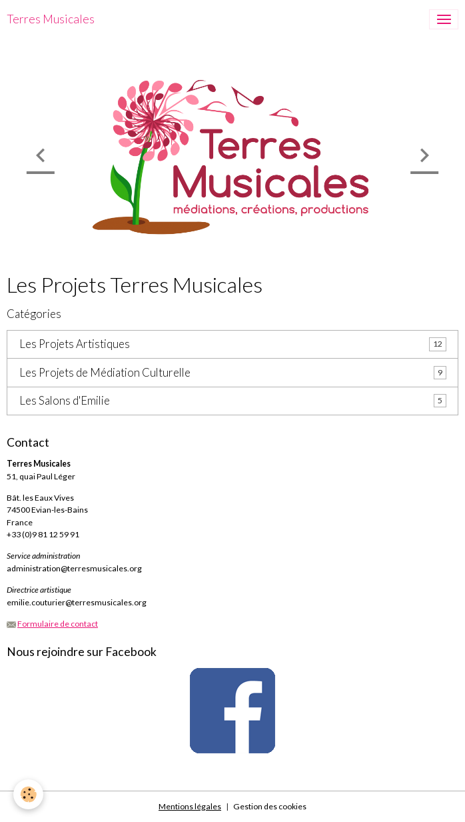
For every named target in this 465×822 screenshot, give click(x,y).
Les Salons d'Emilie (64, 400)
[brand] (51, 19)
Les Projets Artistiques (74, 344)
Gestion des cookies (269, 806)
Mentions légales (190, 806)
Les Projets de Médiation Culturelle (105, 372)
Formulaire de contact (57, 624)
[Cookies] (28, 794)
